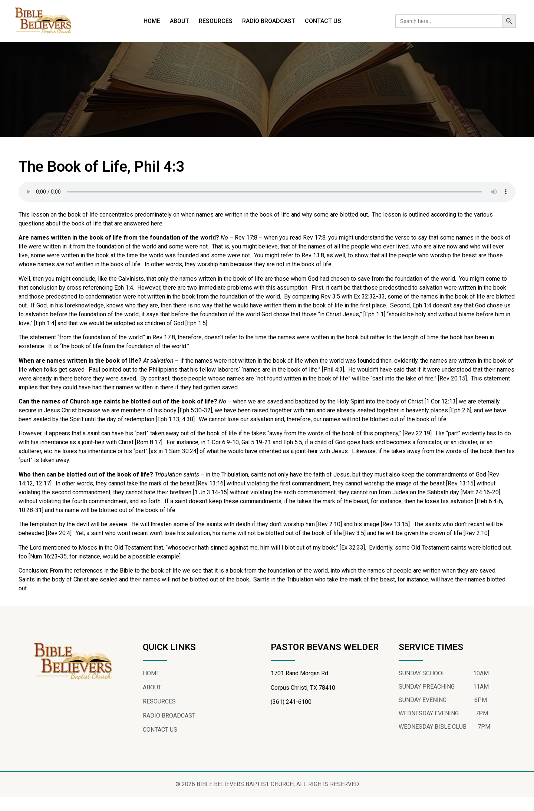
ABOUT (179, 20)
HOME (152, 20)
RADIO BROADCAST (268, 20)
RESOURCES (216, 20)
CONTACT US (323, 20)
